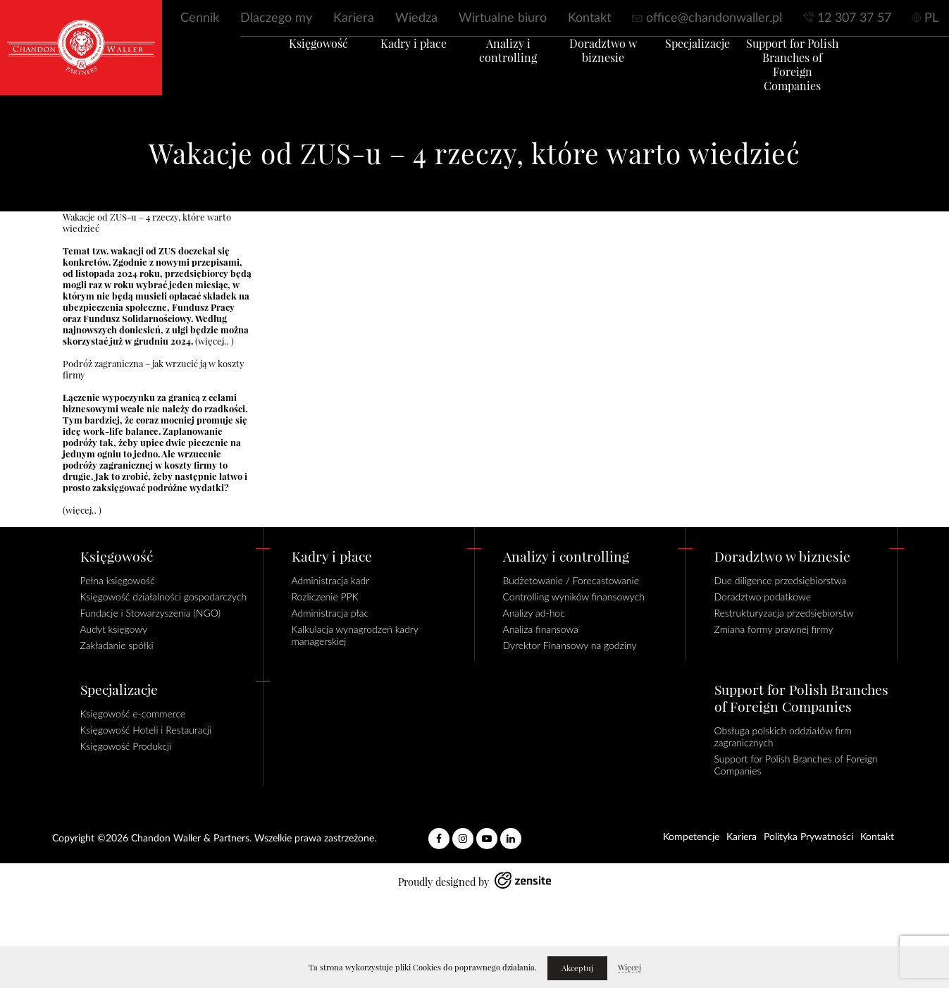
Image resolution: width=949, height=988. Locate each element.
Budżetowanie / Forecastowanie (571, 580)
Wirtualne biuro (503, 18)
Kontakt (589, 18)
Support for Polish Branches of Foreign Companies (825, 75)
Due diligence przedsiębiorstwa (780, 580)
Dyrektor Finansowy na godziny (570, 645)
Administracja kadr (331, 580)
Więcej (629, 967)
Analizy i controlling (501, 61)
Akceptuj (577, 968)
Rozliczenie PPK (325, 597)
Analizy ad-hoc (534, 613)
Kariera (353, 18)
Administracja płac (330, 613)
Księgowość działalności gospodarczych (163, 597)
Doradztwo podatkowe (762, 597)
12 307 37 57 (854, 18)
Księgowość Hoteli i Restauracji (146, 730)
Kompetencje (691, 837)
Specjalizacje (717, 61)
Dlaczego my (276, 18)
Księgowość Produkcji (126, 746)
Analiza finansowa (540, 629)
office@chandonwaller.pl (714, 18)
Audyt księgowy (114, 629)
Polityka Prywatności (808, 837)
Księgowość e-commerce (133, 714)
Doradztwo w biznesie (609, 68)
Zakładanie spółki (117, 645)
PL (931, 18)
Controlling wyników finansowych (574, 597)
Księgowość (286, 61)
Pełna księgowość (117, 580)
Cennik (199, 18)
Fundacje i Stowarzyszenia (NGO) (150, 613)
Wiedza (416, 18)
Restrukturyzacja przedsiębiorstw (784, 613)
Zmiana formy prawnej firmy (773, 629)
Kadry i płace (394, 61)
